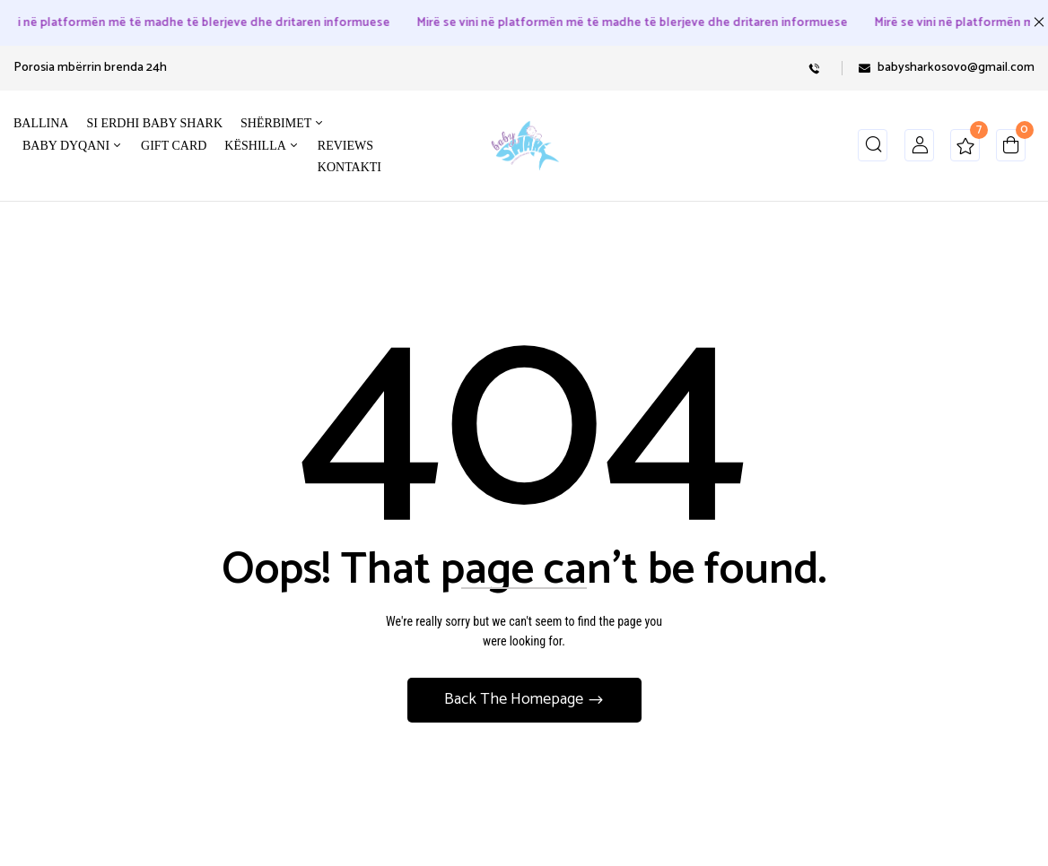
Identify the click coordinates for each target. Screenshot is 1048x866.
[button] (1011, 149)
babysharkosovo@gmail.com (956, 67)
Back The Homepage (515, 699)
